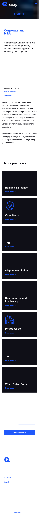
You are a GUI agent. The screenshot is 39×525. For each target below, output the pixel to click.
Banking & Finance (16, 187)
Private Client (13, 328)
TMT (7, 242)
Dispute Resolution (16, 270)
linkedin (7, 482)
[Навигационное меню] (36, 4)
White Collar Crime (16, 384)
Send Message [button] (19, 432)
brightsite (17, 512)
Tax (7, 356)
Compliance (12, 215)
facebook (7, 478)
